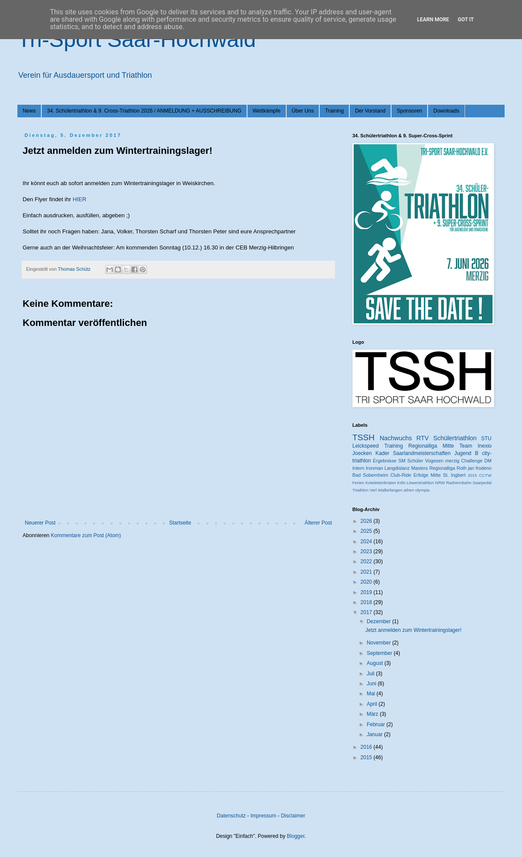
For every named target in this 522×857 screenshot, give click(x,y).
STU (486, 438)
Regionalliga (442, 468)
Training (334, 111)
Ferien (358, 482)
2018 (367, 602)
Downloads (446, 111)
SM (401, 460)
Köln (401, 482)
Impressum (263, 816)
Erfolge (421, 475)
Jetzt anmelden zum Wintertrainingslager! (413, 630)
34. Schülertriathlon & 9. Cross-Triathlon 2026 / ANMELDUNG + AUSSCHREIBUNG (144, 111)
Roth (462, 468)
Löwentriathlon (420, 482)
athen (409, 490)
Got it (466, 20)
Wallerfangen (390, 490)
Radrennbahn (458, 482)
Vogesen (434, 460)
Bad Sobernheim (370, 475)
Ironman (374, 468)
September (380, 653)
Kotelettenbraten (380, 482)
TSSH (363, 437)
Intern (358, 468)
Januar (375, 734)
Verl (373, 490)
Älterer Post (318, 523)
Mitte (436, 475)
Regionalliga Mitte (431, 446)
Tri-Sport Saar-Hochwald (136, 39)
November (379, 643)
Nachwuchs (396, 438)
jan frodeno (480, 468)
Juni (372, 684)
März (373, 714)
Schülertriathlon (455, 438)
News (29, 111)
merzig (452, 460)
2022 (367, 561)
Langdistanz (397, 468)
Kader (382, 453)
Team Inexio (475, 446)
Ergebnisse (384, 460)
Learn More (433, 20)
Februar (376, 724)
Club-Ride (401, 475)
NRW (440, 482)
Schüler (415, 460)
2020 (367, 582)
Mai (372, 694)
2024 (367, 541)
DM (488, 460)
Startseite (180, 523)
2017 (367, 612)
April (372, 704)
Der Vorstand (370, 111)
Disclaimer (293, 816)
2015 (472, 475)
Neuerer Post (40, 523)
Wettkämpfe (267, 111)
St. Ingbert (454, 475)
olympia (422, 490)
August (376, 663)
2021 (367, 572)
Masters (419, 468)
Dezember (379, 621)
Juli (371, 674)
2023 (367, 551)
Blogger (295, 836)
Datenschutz (231, 816)
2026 (367, 521)
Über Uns (303, 111)
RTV (422, 438)
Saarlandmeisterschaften (422, 453)
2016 (367, 747)
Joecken (362, 453)
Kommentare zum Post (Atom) (86, 535)
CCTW (485, 475)
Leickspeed (365, 446)
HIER (80, 199)
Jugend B (466, 453)
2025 (367, 531)
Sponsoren (409, 111)
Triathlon (360, 490)
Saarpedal (482, 482)
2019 (367, 592)
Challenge (471, 460)
